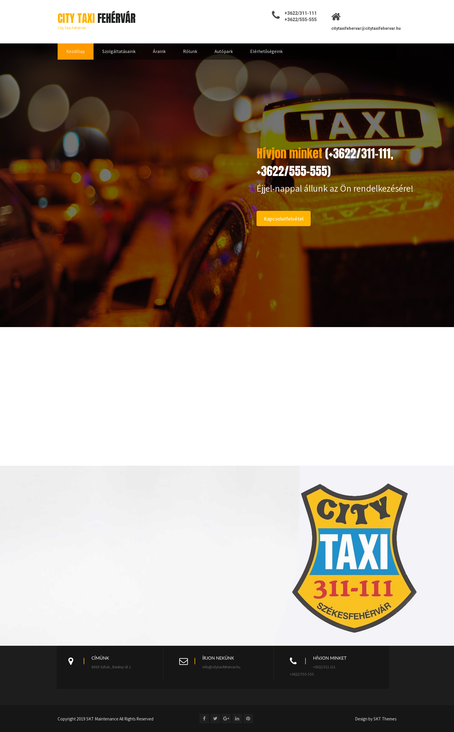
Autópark (224, 51)
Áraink (159, 51)
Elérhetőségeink (266, 51)
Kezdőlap (75, 51)
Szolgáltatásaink (119, 51)
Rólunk (190, 51)
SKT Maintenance (102, 719)
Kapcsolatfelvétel (283, 218)
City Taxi (97, 18)
